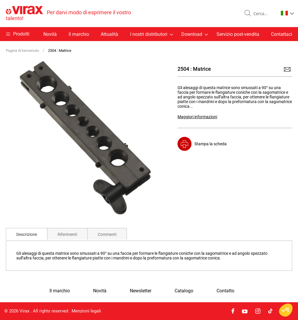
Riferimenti (67, 234)
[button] (287, 13)
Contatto (225, 291)
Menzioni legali (86, 311)
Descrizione (26, 234)
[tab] (26, 234)
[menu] (149, 34)
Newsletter (140, 291)
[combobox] (263, 13)
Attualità (109, 34)
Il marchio (79, 34)
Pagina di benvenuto (22, 50)
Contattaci (281, 34)
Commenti (107, 234)
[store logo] (77, 13)
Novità (50, 34)
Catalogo (184, 291)
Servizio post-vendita (238, 34)
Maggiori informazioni (197, 116)
